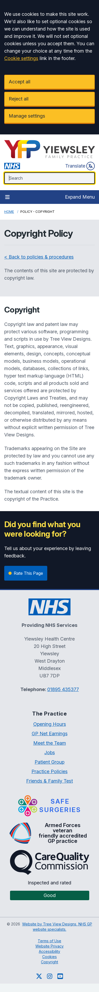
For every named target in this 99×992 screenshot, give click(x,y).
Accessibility (49, 951)
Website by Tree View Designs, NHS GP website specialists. (57, 926)
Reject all (19, 99)
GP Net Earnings (50, 733)
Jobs (49, 752)
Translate (80, 166)
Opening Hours (49, 724)
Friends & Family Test (49, 781)
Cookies (49, 956)
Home (9, 212)
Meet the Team (49, 743)
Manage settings (27, 116)
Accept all (19, 81)
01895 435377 (63, 689)
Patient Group (49, 762)
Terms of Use (49, 941)
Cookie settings (21, 58)
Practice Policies (49, 771)
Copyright (49, 962)
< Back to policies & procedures (39, 257)
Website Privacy (49, 946)
